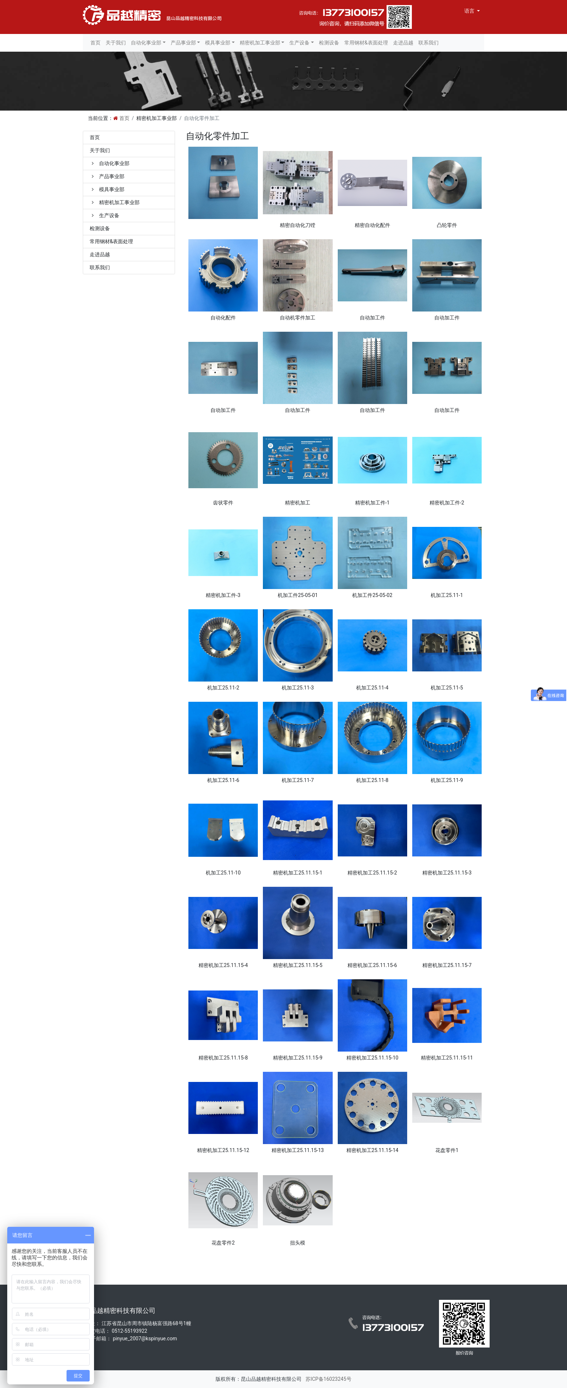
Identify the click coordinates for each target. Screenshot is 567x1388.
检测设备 (329, 43)
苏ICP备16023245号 (327, 1379)
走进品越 (403, 43)
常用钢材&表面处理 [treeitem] (111, 241)
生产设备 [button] (299, 43)
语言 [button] (470, 11)
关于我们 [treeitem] (100, 150)
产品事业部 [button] (183, 43)
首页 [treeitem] (95, 137)
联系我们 (428, 43)
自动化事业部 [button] (146, 43)
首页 (95, 43)
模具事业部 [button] (217, 43)
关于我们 (116, 43)
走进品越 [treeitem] (100, 254)
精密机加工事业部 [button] (260, 43)
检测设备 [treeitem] (100, 228)
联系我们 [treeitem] (100, 267)
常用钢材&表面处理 (366, 43)
